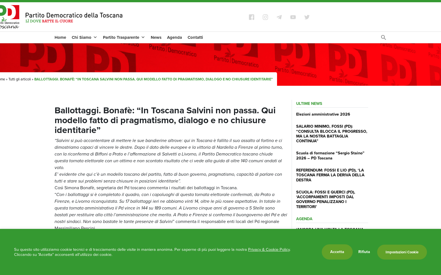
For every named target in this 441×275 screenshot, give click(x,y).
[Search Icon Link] (383, 39)
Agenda (174, 37)
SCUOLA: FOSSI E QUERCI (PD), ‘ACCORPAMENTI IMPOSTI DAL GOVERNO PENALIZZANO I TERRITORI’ (325, 199)
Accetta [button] (337, 252)
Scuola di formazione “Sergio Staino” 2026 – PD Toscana (330, 155)
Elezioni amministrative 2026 (323, 114)
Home (60, 37)
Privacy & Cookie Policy (269, 249)
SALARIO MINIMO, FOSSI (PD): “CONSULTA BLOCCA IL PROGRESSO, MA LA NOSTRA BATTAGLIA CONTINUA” (331, 133)
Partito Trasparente (124, 37)
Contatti (195, 37)
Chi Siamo (84, 37)
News (156, 37)
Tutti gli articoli (19, 79)
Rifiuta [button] (364, 251)
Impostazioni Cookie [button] (402, 252)
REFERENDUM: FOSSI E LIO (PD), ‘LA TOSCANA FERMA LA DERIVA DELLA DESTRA (330, 175)
